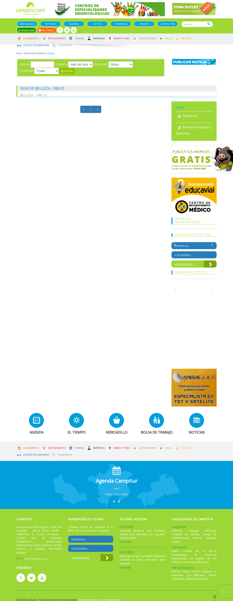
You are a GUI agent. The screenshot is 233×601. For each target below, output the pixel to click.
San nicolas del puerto (195, 562)
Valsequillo (178, 579)
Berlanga (210, 530)
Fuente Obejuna (202, 571)
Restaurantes (57, 38)
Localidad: (100, 64)
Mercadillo (27, 23)
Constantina (178, 555)
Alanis (175, 551)
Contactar (168, 23)
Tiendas (79, 38)
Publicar (26, 30)
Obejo (212, 575)
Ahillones (177, 530)
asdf (116, 488)
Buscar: (25, 64)
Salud (168, 38)
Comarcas (120, 23)
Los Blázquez (196, 575)
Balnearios (186, 116)
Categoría (27, 71)
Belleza (186, 38)
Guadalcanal (179, 558)
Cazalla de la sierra (199, 551)
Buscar (208, 23)
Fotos (97, 23)
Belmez (175, 571)
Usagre (175, 541)
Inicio (19, 53)
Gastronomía (147, 38)
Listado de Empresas (36, 45)
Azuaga (193, 530)
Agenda (74, 23)
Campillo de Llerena (185, 534)
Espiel (186, 571)
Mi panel (47, 30)
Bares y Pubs (121, 38)
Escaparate (65, 45)
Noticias (50, 23)
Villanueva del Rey (196, 579)
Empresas (99, 38)
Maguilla (211, 538)
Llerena (197, 538)
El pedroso (205, 555)
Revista (144, 23)
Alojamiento (31, 38)
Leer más (125, 542)
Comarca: (61, 64)
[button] (114, 501)
